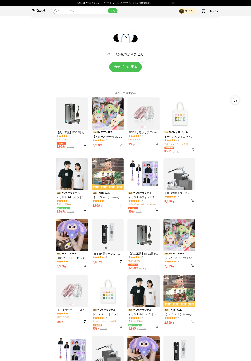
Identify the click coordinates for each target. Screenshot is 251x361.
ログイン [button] (214, 10)
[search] (85, 11)
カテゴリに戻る (125, 67)
